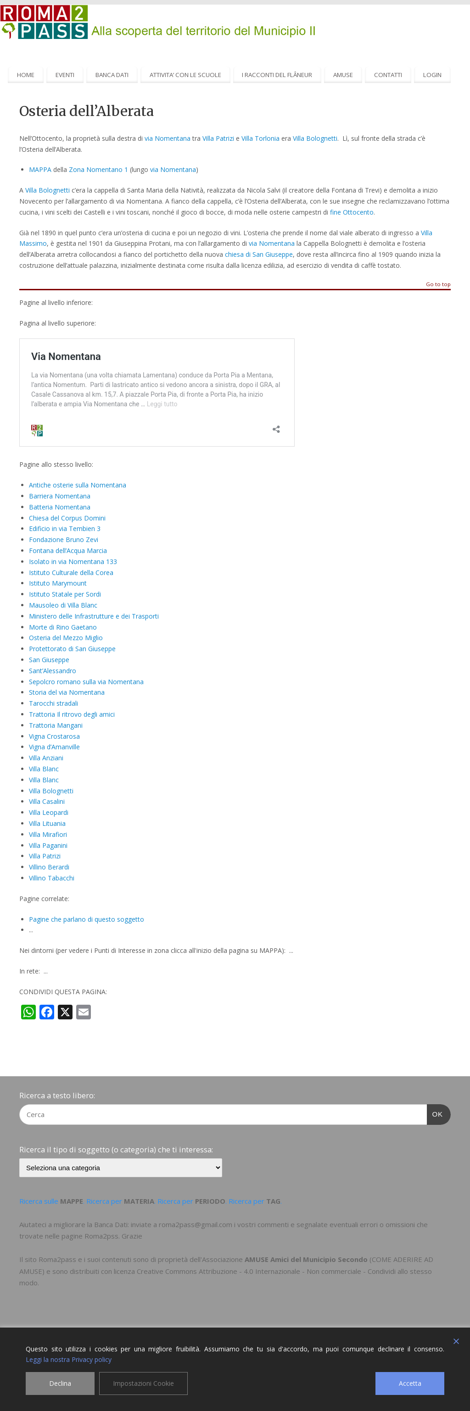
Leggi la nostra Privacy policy (69, 1359)
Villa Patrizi (218, 138)
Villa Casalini (47, 801)
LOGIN (432, 75)
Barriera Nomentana (59, 496)
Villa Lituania (47, 823)
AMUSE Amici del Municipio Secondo (306, 1259)
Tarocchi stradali (53, 703)
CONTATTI (388, 75)
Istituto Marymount (58, 583)
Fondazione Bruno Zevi (63, 539)
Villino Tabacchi (51, 878)
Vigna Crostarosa (54, 736)
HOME (25, 75)
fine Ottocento (352, 212)
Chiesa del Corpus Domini (67, 518)
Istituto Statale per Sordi (65, 594)
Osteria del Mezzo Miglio (66, 637)
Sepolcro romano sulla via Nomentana (86, 681)
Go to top (438, 285)
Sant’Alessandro (52, 670)
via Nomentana (167, 138)
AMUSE (343, 75)
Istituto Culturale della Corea (71, 572)
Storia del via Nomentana (67, 692)
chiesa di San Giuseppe (259, 254)
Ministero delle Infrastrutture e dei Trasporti (94, 616)
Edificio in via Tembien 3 (65, 528)
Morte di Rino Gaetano (63, 627)
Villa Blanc (44, 768)
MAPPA (40, 169)
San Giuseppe (49, 659)
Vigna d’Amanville (54, 746)
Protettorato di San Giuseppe (72, 648)
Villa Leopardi (48, 812)
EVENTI (65, 75)
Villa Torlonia (260, 138)
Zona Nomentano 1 (98, 169)
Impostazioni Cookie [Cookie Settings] (143, 1383)
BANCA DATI (112, 75)
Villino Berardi (49, 867)
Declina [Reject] (60, 1383)
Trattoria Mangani (56, 725)
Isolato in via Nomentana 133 (73, 561)
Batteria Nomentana (59, 507)
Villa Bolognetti (315, 138)
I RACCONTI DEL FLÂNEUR (277, 75)
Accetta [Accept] (410, 1383)
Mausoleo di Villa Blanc (63, 605)
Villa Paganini (48, 845)
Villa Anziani (46, 757)
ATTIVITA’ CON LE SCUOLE (185, 75)
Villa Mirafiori (48, 834)
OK (435, 1113)
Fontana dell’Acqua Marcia (68, 550)
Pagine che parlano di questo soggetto (86, 919)
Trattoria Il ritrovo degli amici (72, 714)
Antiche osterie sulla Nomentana (77, 485)
